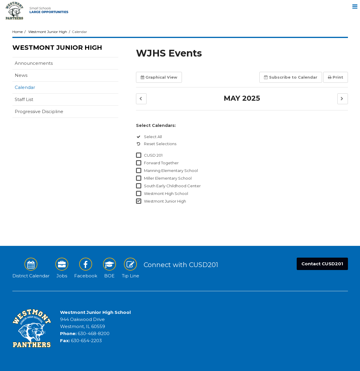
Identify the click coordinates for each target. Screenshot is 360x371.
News (21, 75)
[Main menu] (354, 5)
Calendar (25, 87)
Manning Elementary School (171, 170)
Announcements (34, 63)
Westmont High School (166, 193)
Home (17, 31)
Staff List (24, 99)
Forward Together (161, 162)
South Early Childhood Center (172, 185)
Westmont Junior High (47, 31)
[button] (141, 98)
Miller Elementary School (168, 178)
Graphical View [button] (159, 77)
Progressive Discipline (39, 111)
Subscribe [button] (290, 77)
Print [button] (335, 77)
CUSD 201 (153, 155)
